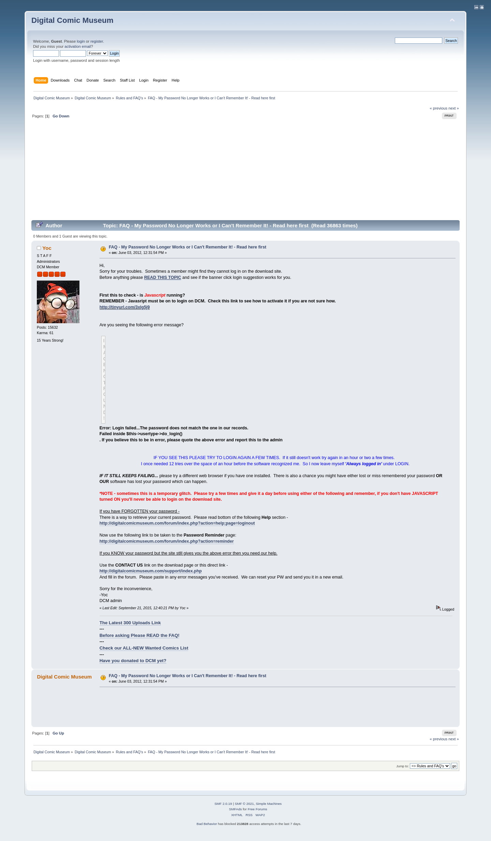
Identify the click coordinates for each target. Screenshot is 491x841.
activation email (77, 46)
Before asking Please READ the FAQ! (140, 635)
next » (453, 108)
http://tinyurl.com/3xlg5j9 (125, 307)
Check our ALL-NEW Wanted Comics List (144, 648)
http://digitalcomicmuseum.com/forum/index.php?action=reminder (167, 541)
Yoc (46, 248)
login (81, 41)
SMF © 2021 (244, 804)
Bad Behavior (206, 824)
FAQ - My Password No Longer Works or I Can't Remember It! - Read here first (187, 247)
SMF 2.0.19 (223, 804)
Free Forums (257, 809)
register (96, 41)
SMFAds (235, 809)
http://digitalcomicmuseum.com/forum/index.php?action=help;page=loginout (177, 523)
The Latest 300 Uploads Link (130, 622)
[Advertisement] (245, 172)
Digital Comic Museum (72, 20)
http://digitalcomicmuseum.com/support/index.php (151, 571)
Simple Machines (269, 804)
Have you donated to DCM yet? (133, 660)
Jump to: (402, 766)
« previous (438, 108)
